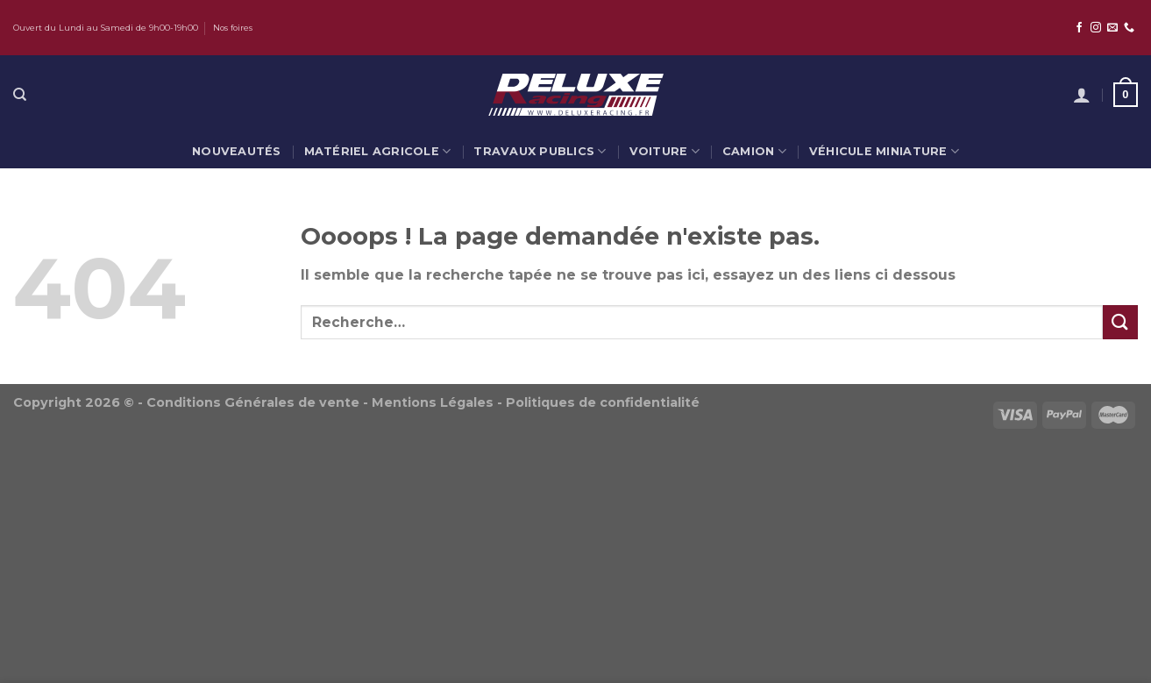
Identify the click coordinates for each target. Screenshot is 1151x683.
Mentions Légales (433, 402)
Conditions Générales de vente (252, 402)
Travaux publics (539, 151)
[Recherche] (19, 94)
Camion (754, 151)
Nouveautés (236, 151)
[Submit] (1120, 322)
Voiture (664, 151)
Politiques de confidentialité (603, 402)
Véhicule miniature (884, 151)
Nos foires (232, 27)
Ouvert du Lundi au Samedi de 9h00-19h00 (105, 27)
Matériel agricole (377, 151)
